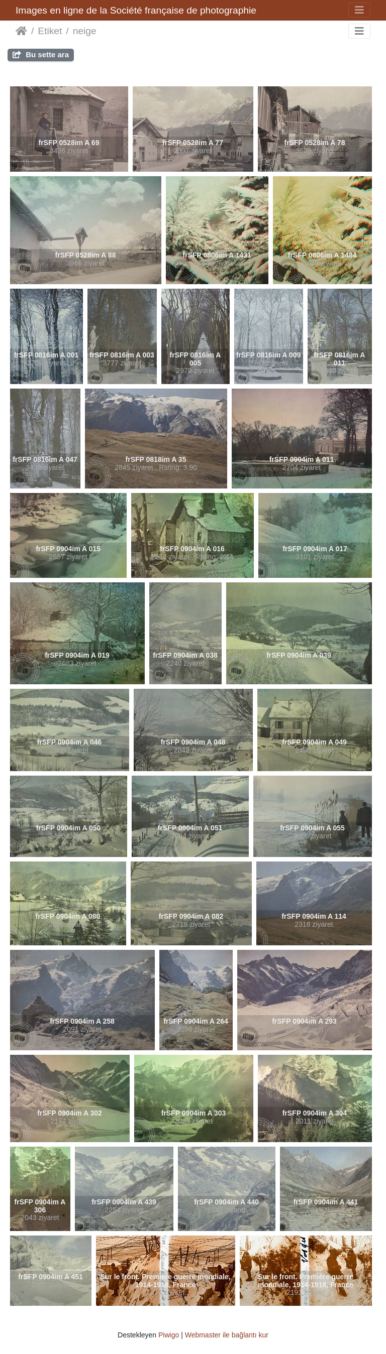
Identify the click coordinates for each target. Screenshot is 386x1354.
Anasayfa (21, 31)
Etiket (50, 31)
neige (84, 31)
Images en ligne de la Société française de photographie (136, 10)
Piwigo (168, 1335)
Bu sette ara (41, 54)
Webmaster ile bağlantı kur (226, 1335)
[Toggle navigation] (359, 10)
